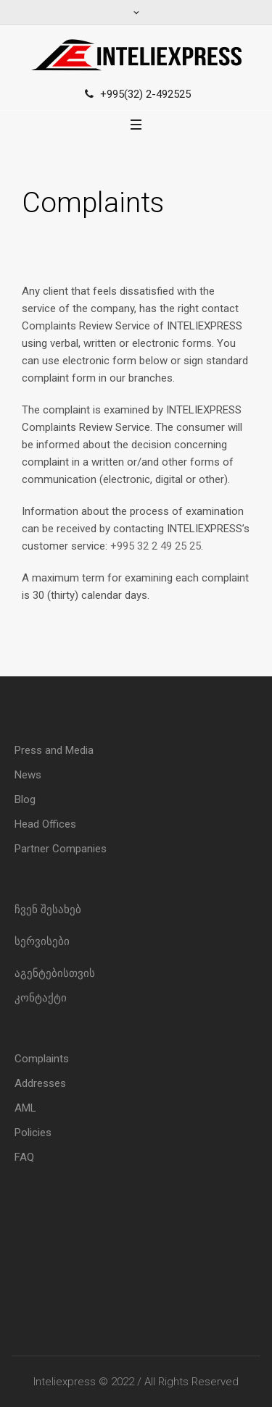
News (28, 774)
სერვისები (42, 941)
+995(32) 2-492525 (145, 94)
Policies (33, 1132)
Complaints (42, 1058)
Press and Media (54, 750)
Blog (25, 799)
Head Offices (45, 824)
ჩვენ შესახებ (48, 909)
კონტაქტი (41, 997)
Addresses (40, 1083)
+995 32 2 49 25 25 (155, 546)
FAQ (24, 1157)
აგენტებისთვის (55, 973)
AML (25, 1107)
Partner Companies (61, 848)
